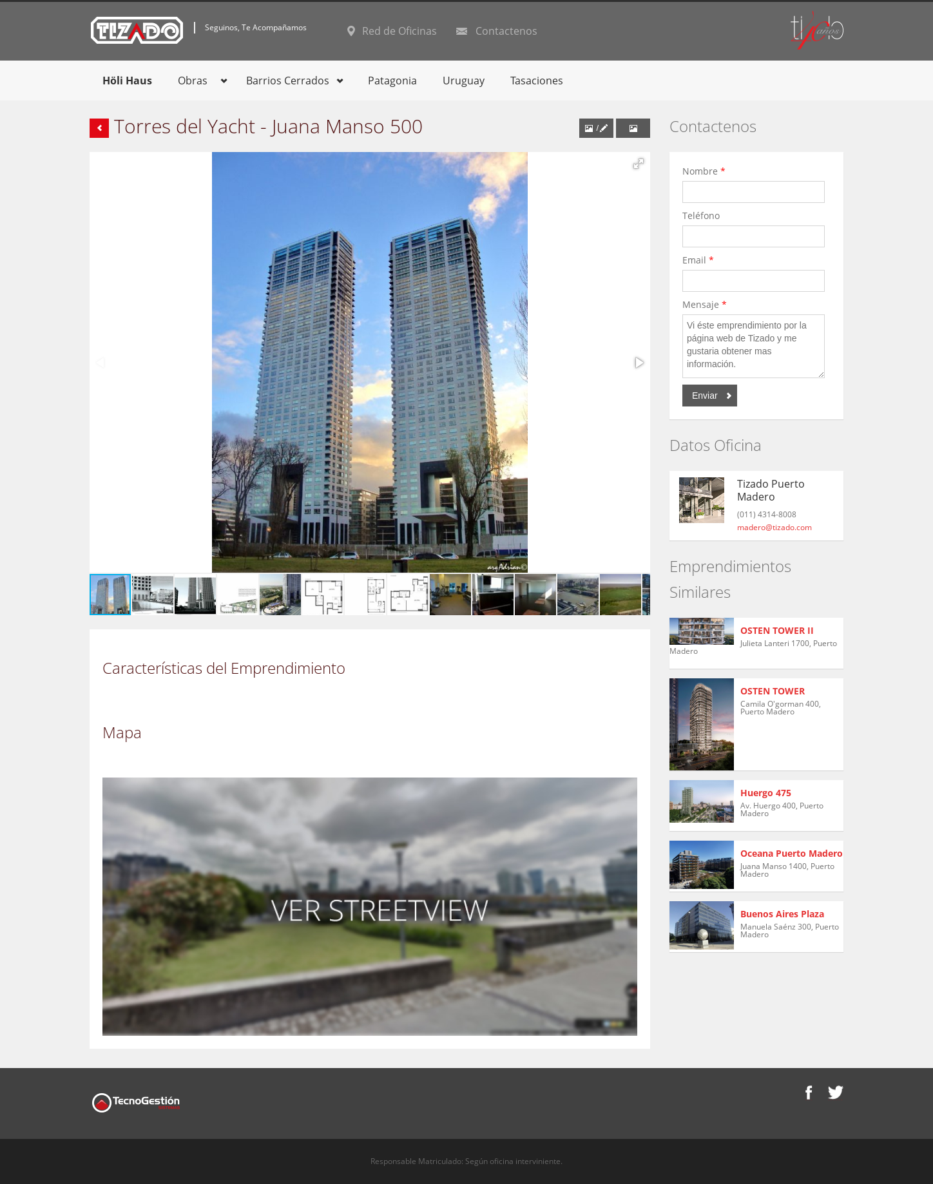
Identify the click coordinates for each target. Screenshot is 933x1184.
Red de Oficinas (399, 31)
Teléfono (703, 215)
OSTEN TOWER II (777, 630)
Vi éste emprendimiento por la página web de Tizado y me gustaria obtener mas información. (753, 346)
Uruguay (464, 80)
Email (698, 260)
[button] (638, 163)
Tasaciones (536, 80)
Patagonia (392, 80)
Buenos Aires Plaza (782, 914)
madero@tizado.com (774, 527)
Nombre (704, 171)
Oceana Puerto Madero (791, 853)
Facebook (809, 1092)
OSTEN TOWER (772, 691)
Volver (99, 128)
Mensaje (704, 304)
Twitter (835, 1092)
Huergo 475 (765, 793)
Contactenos (506, 31)
